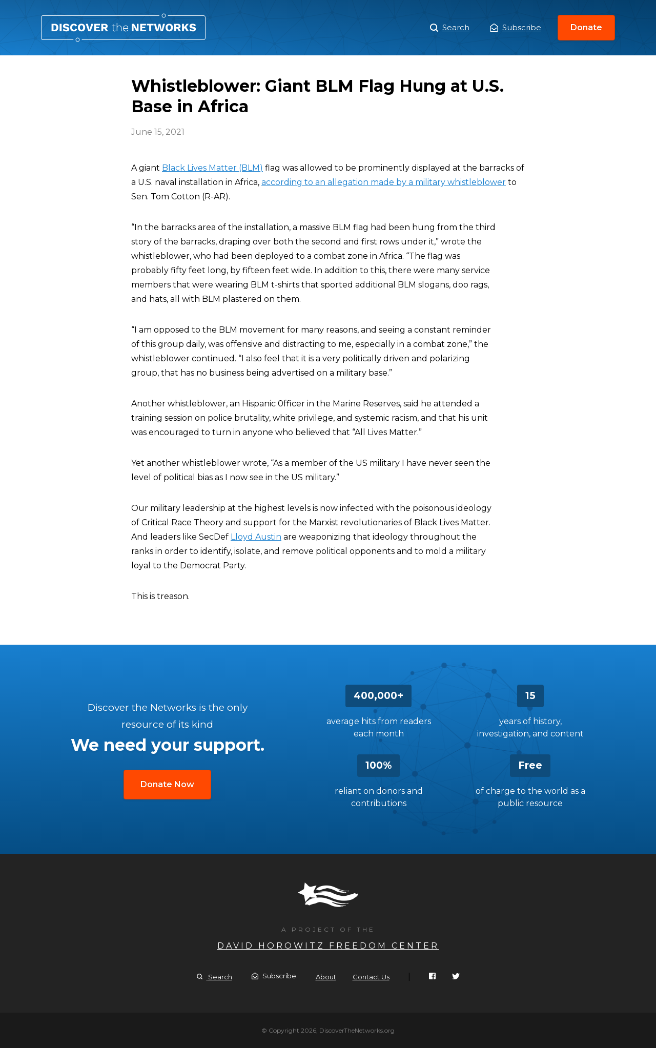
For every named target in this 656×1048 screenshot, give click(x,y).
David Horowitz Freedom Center (328, 946)
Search (449, 27)
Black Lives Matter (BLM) (212, 168)
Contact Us (371, 977)
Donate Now (167, 784)
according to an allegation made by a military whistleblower (383, 182)
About (326, 977)
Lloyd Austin (256, 537)
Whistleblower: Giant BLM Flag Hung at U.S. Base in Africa (123, 27)
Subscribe (515, 27)
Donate (586, 27)
